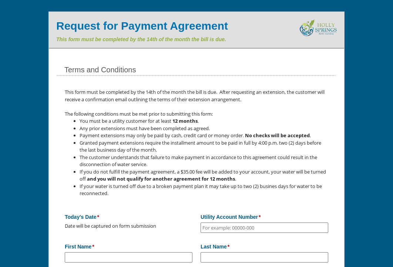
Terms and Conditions (100, 70)
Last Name (214, 247)
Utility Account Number (229, 217)
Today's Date (81, 217)
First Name (78, 247)
